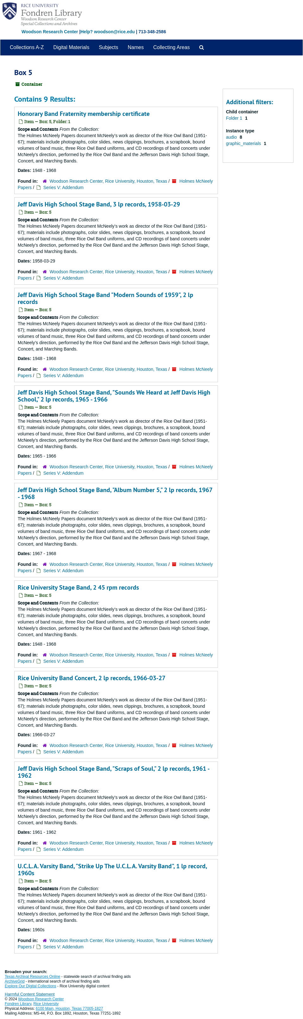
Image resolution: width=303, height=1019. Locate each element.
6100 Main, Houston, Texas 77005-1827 (69, 1008)
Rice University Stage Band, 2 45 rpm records (78, 587)
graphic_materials (244, 143)
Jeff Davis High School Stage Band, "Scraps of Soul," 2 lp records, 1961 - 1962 (113, 772)
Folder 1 (235, 118)
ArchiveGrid (15, 981)
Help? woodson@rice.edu (107, 31)
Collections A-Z (27, 47)
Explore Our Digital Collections (30, 986)
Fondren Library (18, 1004)
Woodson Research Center (50, 31)
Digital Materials (71, 47)
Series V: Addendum (63, 187)
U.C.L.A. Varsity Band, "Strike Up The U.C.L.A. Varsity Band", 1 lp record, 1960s (112, 869)
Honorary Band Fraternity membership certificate (84, 114)
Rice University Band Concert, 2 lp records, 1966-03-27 (91, 678)
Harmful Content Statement (30, 994)
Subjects (108, 47)
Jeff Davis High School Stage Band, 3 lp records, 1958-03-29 (99, 204)
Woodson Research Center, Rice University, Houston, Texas (108, 181)
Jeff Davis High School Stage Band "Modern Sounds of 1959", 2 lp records (105, 298)
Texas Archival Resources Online (32, 976)
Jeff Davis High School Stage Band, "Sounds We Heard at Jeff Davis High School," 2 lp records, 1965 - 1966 (114, 395)
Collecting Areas (171, 47)
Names (136, 47)
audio (232, 137)
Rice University (46, 1004)
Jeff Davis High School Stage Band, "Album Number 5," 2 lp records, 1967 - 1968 (115, 493)
